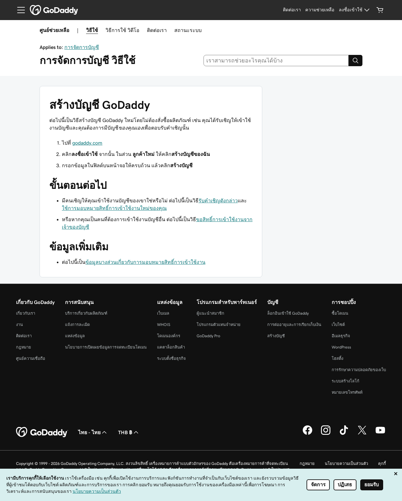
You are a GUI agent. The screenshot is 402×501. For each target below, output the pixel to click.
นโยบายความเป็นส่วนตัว (346, 463)
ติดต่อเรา (157, 30)
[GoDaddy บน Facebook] (307, 433)
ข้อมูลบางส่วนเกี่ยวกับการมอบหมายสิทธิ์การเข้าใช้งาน (145, 261)
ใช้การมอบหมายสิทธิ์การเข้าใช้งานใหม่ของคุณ (114, 208)
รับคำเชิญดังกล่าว (218, 200)
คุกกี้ (382, 463)
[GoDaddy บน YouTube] (380, 433)
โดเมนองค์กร (168, 336)
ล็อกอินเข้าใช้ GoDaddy (288, 313)
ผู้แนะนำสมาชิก (210, 313)
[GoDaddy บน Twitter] (362, 433)
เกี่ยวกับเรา (25, 313)
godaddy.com (87, 142)
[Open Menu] (18, 10)
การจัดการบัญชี (81, 47)
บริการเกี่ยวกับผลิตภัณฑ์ (86, 313)
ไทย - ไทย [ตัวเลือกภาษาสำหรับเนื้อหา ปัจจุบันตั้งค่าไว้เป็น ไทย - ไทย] (93, 432)
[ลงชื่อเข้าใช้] (355, 10)
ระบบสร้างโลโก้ (345, 381)
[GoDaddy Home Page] (42, 432)
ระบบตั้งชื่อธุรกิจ (171, 358)
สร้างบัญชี (276, 336)
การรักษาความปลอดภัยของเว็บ (359, 370)
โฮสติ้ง (337, 358)
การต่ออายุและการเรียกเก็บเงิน (294, 324)
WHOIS (163, 324)
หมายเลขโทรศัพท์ (347, 392)
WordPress (341, 347)
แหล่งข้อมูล (75, 336)
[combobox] (276, 60)
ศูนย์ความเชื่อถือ (30, 358)
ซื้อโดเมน (340, 313)
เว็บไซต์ (338, 324)
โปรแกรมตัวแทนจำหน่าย (219, 324)
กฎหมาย (23, 347)
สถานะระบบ (188, 30)
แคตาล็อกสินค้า (171, 347)
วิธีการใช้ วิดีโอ (122, 30)
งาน (19, 324)
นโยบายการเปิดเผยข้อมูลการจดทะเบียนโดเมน (106, 347)
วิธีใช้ (92, 30)
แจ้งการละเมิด (77, 324)
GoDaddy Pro (208, 336)
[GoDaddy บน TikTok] (344, 433)
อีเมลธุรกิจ (341, 336)
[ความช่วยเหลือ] (320, 10)
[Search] (355, 60)
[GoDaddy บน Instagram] (325, 433)
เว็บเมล (163, 313)
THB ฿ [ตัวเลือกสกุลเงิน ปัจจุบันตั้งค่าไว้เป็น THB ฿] (129, 432)
